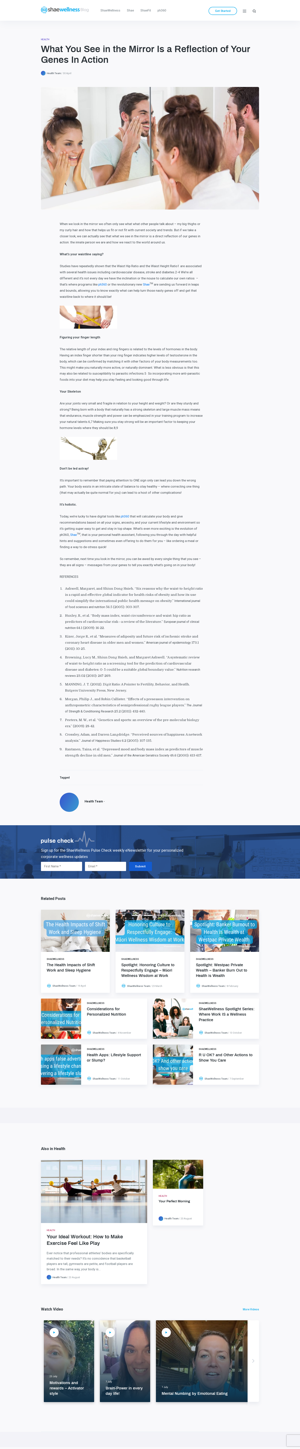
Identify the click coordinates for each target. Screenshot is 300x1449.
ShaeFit (145, 10)
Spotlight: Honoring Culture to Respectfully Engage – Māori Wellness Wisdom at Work (147, 970)
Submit (140, 866)
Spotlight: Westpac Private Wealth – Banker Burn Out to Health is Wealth (221, 970)
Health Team (54, 73)
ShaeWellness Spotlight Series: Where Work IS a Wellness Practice (226, 1014)
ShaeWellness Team (63, 985)
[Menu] (244, 11)
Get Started (223, 11)
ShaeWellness (110, 10)
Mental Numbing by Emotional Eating (195, 1394)
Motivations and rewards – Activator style (67, 1388)
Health (45, 39)
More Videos (251, 1309)
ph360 (161, 10)
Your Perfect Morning (174, 1201)
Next (253, 1361)
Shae (130, 10)
